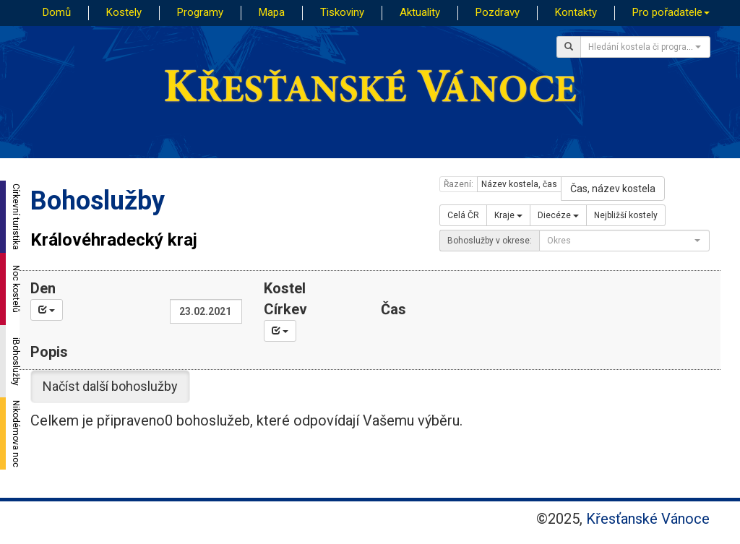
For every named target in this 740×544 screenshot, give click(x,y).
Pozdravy (498, 12)
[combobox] (645, 47)
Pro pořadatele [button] (671, 12)
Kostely (124, 12)
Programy (200, 12)
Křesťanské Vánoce (648, 518)
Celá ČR (463, 215)
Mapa (272, 12)
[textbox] (641, 46)
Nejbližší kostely (626, 215)
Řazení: (458, 184)
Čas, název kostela (612, 188)
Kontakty (576, 12)
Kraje (508, 215)
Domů (57, 12)
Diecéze (558, 215)
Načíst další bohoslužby (110, 386)
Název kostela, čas (519, 184)
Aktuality (420, 12)
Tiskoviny (342, 12)
